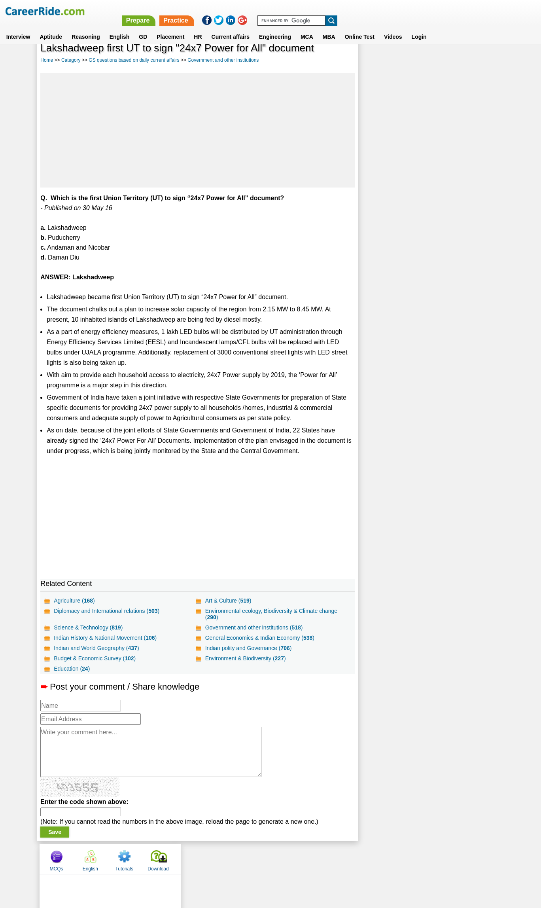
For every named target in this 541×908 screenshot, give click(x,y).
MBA (329, 27)
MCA (307, 27)
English (120, 27)
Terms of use (267, 858)
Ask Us (299, 858)
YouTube (326, 858)
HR (198, 27)
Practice (374, 11)
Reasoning (86, 27)
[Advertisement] (197, 130)
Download (478, 60)
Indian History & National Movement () (105, 638)
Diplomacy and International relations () (106, 611)
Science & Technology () (88, 627)
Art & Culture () (228, 600)
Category (71, 60)
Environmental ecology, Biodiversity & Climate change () (271, 614)
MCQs (377, 60)
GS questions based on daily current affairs (134, 60)
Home (46, 60)
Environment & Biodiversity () (245, 658)
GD (143, 27)
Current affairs (231, 27)
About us (199, 858)
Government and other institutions (223, 60)
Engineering (275, 27)
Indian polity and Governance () (248, 648)
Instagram (357, 858)
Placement (170, 27)
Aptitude (51, 27)
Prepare (336, 11)
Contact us (230, 858)
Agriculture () (74, 600)
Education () (72, 668)
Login (419, 27)
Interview (18, 27)
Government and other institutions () (254, 627)
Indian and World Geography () (96, 648)
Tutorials (445, 60)
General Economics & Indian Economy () (259, 638)
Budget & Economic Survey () (95, 658)
